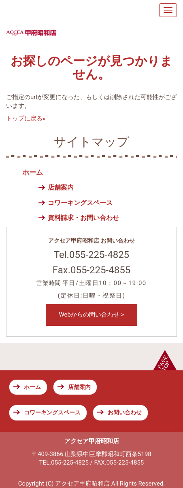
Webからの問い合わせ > (91, 314)
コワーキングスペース (80, 203)
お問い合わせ (125, 412)
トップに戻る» (25, 118)
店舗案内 (61, 187)
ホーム (32, 172)
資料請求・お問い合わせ (83, 218)
